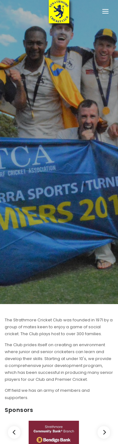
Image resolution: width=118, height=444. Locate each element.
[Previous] (14, 432)
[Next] (104, 432)
